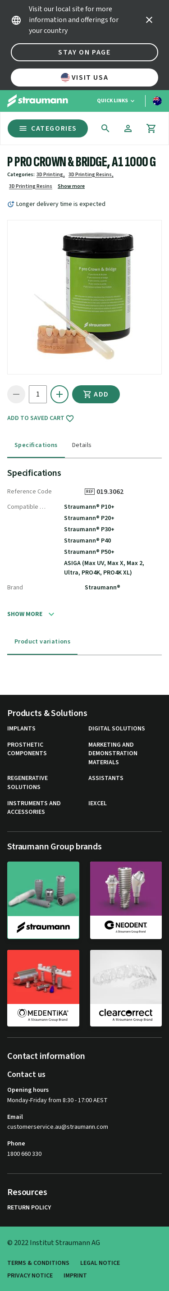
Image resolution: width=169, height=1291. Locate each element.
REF (89, 491)
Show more (71, 186)
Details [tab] (82, 445)
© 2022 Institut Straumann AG (53, 1243)
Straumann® (102, 587)
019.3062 (113, 492)
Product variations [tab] (42, 641)
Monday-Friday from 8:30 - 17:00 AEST (57, 1100)
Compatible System (26, 506)
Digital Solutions (116, 729)
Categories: (21, 174)
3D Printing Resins (30, 186)
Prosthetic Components (27, 749)
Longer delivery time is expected (60, 204)
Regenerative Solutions (27, 783)
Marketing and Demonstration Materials (112, 754)
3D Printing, (51, 174)
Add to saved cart (40, 418)
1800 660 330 (24, 1154)
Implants (21, 729)
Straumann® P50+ (89, 552)
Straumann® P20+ (89, 518)
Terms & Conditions (38, 1263)
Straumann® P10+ (89, 506)
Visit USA (84, 77)
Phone (16, 1143)
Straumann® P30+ (89, 529)
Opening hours (28, 1090)
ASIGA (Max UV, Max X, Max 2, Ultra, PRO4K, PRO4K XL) (104, 568)
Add (96, 394)
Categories (47, 128)
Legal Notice (100, 1263)
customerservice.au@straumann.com (57, 1127)
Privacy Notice (30, 1276)
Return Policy (29, 1208)
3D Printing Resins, (91, 174)
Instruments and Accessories (34, 808)
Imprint (75, 1276)
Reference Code (29, 491)
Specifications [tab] (36, 445)
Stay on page (84, 52)
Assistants (105, 778)
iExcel (97, 803)
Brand (15, 587)
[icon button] (149, 20)
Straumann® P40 (87, 540)
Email (15, 1117)
